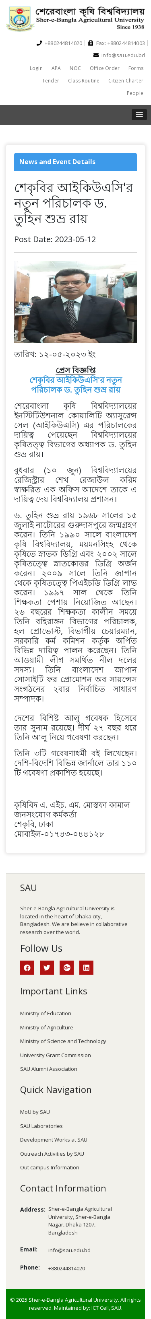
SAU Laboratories (41, 1126)
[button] (139, 114)
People (135, 93)
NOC (75, 68)
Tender (50, 80)
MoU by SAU (35, 1111)
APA (56, 68)
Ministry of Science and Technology (63, 1041)
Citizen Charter (125, 80)
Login (36, 68)
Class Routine (83, 80)
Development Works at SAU (53, 1139)
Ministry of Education (45, 1013)
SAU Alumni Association (48, 1068)
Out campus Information (49, 1167)
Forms (135, 68)
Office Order (105, 68)
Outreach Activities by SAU (52, 1153)
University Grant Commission (55, 1055)
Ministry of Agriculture (46, 1027)
